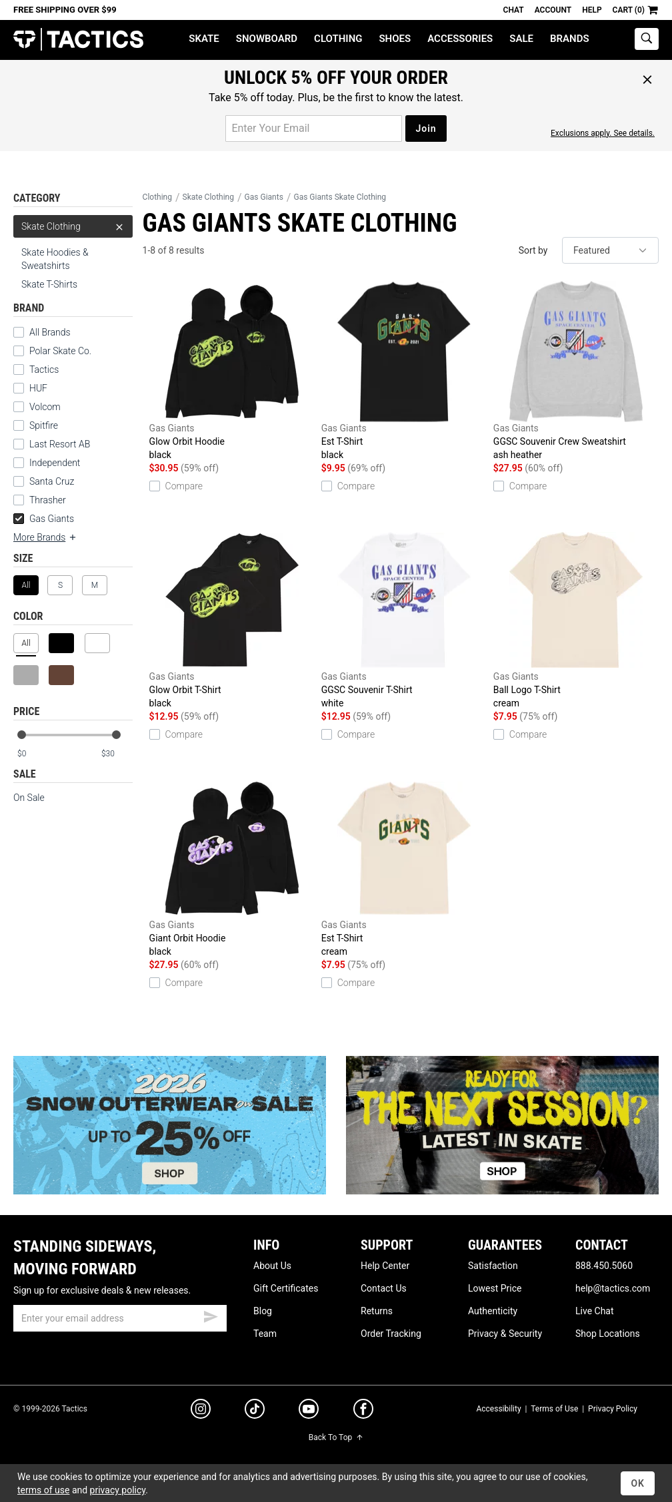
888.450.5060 (604, 1265)
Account (553, 10)
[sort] (610, 250)
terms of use (43, 1490)
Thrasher (47, 500)
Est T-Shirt (404, 371)
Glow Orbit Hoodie (232, 371)
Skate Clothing (73, 226)
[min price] (32, 754)
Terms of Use (554, 1408)
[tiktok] (255, 1410)
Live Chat (594, 1311)
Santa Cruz (51, 481)
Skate (204, 39)
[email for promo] (313, 128)
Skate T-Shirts (49, 284)
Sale (521, 39)
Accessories (460, 39)
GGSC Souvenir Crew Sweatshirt (576, 371)
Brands (569, 39)
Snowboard (266, 39)
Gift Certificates (285, 1288)
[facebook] (363, 1411)
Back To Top (336, 1437)
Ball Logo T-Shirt (576, 619)
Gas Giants (43, 518)
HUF (38, 388)
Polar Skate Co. (60, 351)
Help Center (385, 1265)
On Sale (29, 797)
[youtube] (309, 1411)
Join (425, 128)
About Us (272, 1265)
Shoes (395, 39)
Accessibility (498, 1408)
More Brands (45, 537)
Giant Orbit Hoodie (232, 868)
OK (638, 1483)
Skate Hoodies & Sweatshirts (55, 259)
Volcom (45, 406)
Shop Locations (607, 1333)
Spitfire (43, 425)
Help (591, 10)
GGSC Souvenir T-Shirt (404, 619)
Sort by (533, 250)
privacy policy (118, 1490)
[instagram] (201, 1410)
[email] (120, 1318)
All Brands (50, 332)
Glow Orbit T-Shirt (232, 619)
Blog (262, 1311)
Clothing (338, 39)
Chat (513, 10)
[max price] (116, 754)
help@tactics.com (612, 1288)
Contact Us (384, 1288)
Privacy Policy (612, 1408)
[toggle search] (647, 39)
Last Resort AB (59, 444)
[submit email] (211, 1315)
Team (265, 1333)
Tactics (78, 39)
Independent (54, 462)
